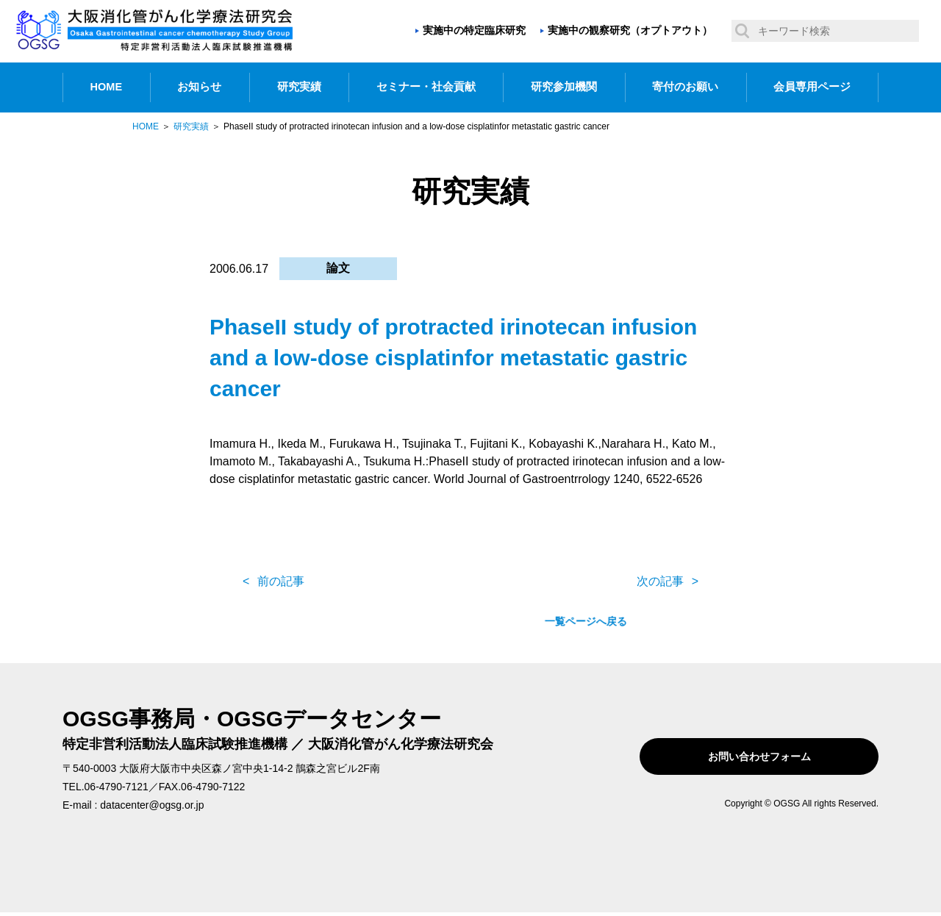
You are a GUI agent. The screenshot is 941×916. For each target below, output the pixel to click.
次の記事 (660, 581)
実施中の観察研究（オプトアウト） (630, 30)
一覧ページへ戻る (470, 581)
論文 (338, 268)
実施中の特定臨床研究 (474, 30)
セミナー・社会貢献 (426, 87)
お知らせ (199, 87)
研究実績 (299, 87)
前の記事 (280, 581)
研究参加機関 (564, 87)
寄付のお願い (685, 87)
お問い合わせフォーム (785, 756)
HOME (106, 87)
